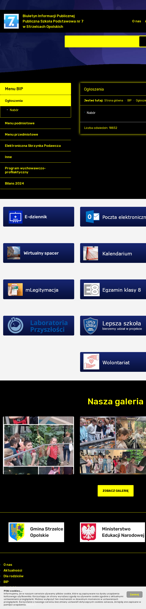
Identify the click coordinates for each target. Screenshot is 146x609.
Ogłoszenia (14, 101)
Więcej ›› (31, 604)
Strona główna (113, 100)
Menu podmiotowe (20, 123)
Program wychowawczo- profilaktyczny (25, 170)
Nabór (14, 110)
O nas (136, 21)
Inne (8, 157)
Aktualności (13, 570)
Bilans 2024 (14, 183)
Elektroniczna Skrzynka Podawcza (33, 146)
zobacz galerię (116, 491)
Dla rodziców (13, 576)
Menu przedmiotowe (21, 134)
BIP (129, 100)
